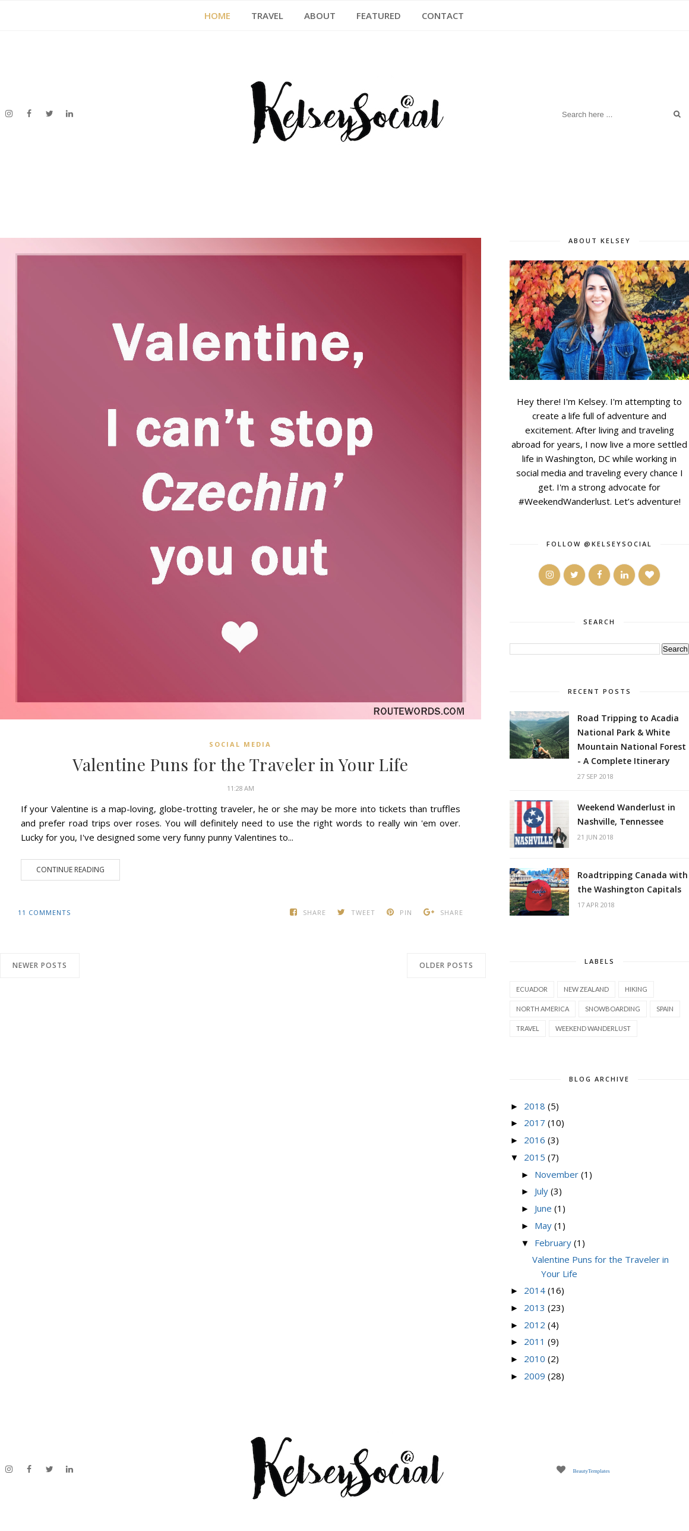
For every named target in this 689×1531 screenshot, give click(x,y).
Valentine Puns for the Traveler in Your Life (240, 764)
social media (240, 744)
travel (527, 1028)
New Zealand (586, 989)
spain (665, 1009)
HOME (217, 15)
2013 (534, 1307)
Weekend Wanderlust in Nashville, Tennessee (626, 814)
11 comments (44, 912)
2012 (534, 1325)
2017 (534, 1122)
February (553, 1243)
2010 (534, 1359)
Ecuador (532, 989)
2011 (534, 1341)
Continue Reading (70, 869)
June (543, 1208)
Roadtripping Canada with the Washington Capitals (632, 882)
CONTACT (443, 15)
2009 (534, 1376)
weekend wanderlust (593, 1028)
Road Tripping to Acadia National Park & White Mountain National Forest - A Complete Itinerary (631, 739)
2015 (534, 1157)
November (557, 1174)
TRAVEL (267, 15)
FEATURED (378, 15)
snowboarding (612, 1009)
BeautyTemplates (591, 1470)
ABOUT (320, 15)
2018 (534, 1106)
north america (542, 1009)
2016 (534, 1140)
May (543, 1225)
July (541, 1191)
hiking (636, 989)
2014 (534, 1290)
